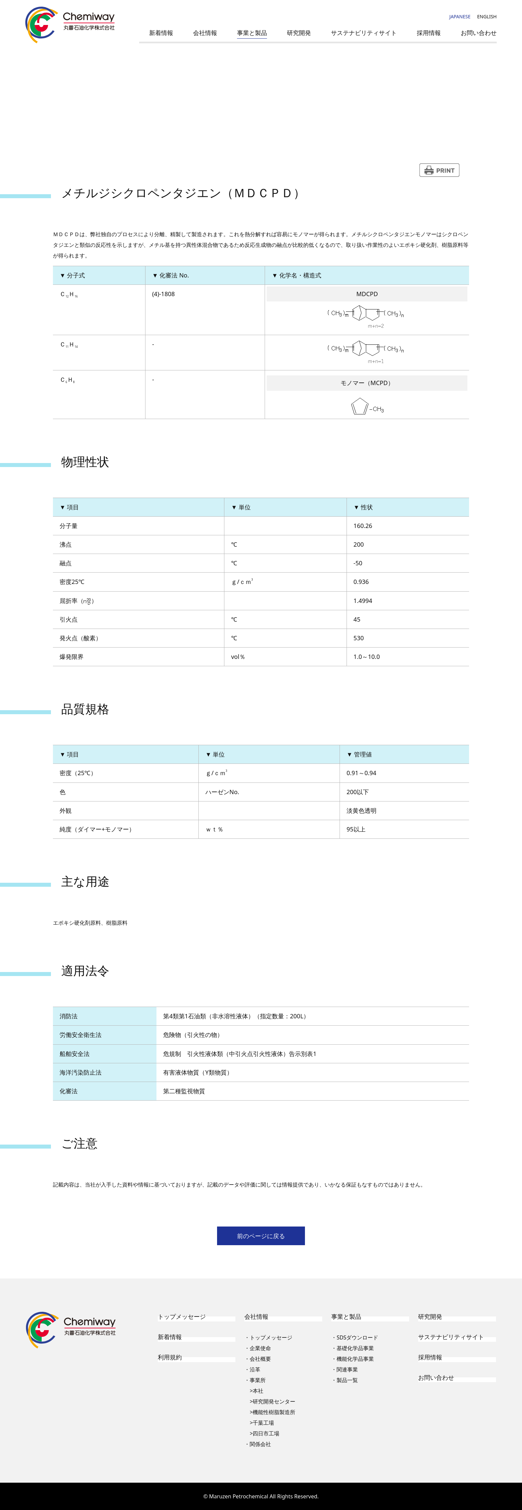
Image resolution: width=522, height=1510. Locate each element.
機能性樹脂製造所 (274, 1412)
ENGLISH (487, 16)
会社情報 (205, 33)
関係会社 (260, 1444)
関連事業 (347, 1369)
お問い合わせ (479, 33)
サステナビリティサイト (364, 33)
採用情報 (429, 33)
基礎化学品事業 (355, 1348)
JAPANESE (459, 16)
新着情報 (161, 33)
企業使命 (260, 1348)
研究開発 (299, 33)
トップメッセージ (182, 1316)
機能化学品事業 (355, 1358)
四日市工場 (266, 1433)
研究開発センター (274, 1401)
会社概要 (260, 1358)
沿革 (255, 1369)
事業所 (258, 1380)
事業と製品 (252, 33)
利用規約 (170, 1357)
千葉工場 (263, 1422)
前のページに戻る (261, 1236)
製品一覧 (347, 1380)
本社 (258, 1390)
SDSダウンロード (357, 1337)
